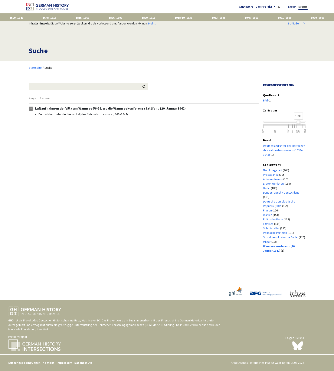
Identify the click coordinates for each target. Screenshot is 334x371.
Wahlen (268, 215)
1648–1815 (49, 18)
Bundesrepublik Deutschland (281, 192)
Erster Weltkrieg (274, 184)
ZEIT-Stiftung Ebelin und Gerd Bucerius (182, 325)
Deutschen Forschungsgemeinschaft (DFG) (125, 325)
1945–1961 (251, 18)
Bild (265, 100)
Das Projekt (264, 7)
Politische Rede (273, 219)
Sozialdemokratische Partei (281, 237)
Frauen (267, 210)
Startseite (35, 68)
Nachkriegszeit (273, 170)
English (292, 6)
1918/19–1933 (183, 18)
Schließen (296, 23)
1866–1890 (115, 18)
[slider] (298, 122)
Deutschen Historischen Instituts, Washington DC (70, 320)
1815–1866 (82, 18)
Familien (268, 224)
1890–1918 (148, 18)
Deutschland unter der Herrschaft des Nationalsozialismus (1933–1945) (83, 114)
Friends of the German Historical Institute (187, 320)
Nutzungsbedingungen (24, 363)
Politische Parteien (275, 233)
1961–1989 (284, 18)
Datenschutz (83, 363)
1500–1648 (16, 18)
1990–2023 (317, 18)
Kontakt (49, 363)
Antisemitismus (273, 179)
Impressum (64, 363)
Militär (267, 242)
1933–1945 (218, 18)
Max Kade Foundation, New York (28, 329)
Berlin (267, 188)
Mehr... (152, 23)
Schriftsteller (271, 228)
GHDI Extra (246, 7)
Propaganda (271, 175)
